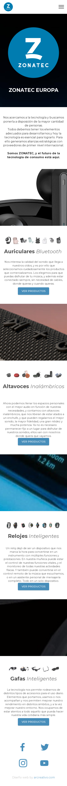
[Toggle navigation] (61, 7)
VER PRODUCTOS (34, 297)
